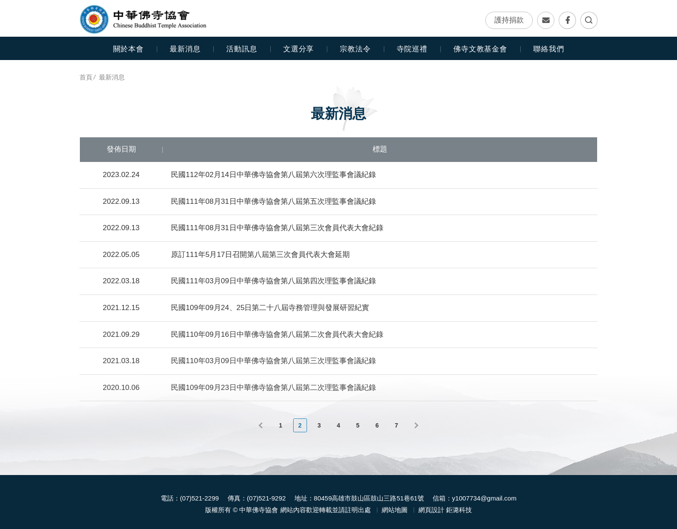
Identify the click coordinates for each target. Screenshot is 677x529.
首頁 (85, 77)
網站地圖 (395, 506)
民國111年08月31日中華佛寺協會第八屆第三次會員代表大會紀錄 (277, 228)
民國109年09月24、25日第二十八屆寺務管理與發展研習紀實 (270, 308)
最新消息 (185, 49)
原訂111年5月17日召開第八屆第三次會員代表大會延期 (260, 254)
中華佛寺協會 (143, 19)
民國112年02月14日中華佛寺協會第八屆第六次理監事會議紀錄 (273, 175)
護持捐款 (509, 20)
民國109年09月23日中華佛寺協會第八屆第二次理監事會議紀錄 (273, 387)
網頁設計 (431, 506)
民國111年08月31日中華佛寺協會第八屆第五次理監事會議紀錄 (273, 201)
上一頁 (262, 425)
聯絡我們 (545, 20)
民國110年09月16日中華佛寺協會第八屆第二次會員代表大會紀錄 (277, 334)
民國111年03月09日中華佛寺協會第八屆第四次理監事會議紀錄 (273, 281)
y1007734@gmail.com (484, 494)
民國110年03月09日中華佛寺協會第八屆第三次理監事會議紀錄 (273, 361)
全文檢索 (589, 20)
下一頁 (415, 425)
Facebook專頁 (567, 20)
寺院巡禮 (412, 49)
